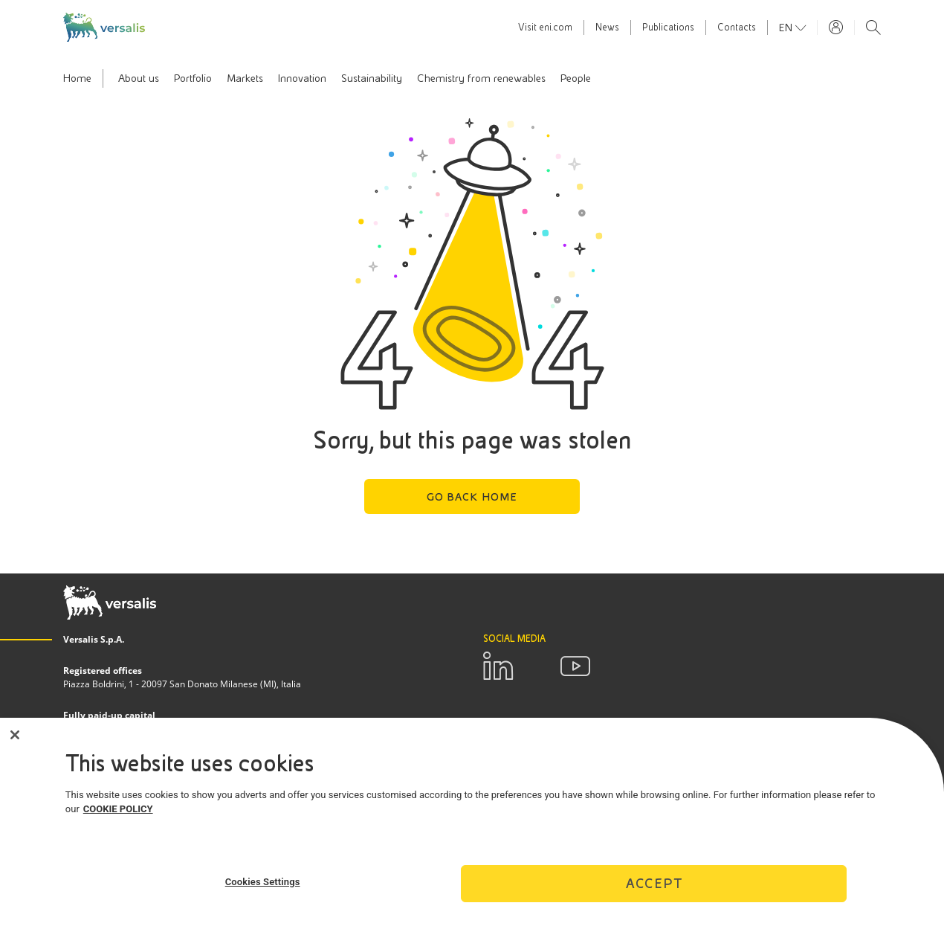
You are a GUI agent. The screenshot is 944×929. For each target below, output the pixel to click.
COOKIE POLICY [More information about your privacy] (118, 813)
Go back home (472, 497)
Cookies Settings (262, 885)
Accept (654, 887)
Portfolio (193, 78)
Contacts (736, 27)
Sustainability (371, 78)
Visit (545, 27)
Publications (668, 27)
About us (138, 78)
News (607, 27)
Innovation (302, 78)
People (575, 78)
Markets (245, 78)
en (787, 27)
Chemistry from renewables (481, 78)
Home (77, 78)
